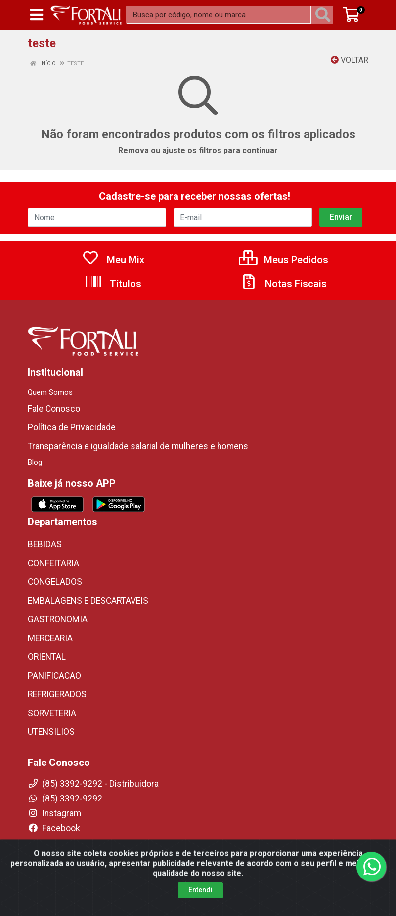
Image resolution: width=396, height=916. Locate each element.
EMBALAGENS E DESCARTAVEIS (88, 601)
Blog (35, 462)
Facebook (54, 828)
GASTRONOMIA (58, 619)
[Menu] (36, 15)
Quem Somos (50, 392)
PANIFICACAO (54, 676)
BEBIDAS (45, 544)
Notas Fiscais (283, 284)
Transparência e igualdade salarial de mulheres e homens (138, 446)
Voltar (349, 60)
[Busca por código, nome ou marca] (219, 15)
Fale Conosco (54, 409)
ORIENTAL (47, 657)
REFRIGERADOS (57, 694)
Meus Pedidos (283, 260)
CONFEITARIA (53, 563)
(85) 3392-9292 (65, 798)
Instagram (54, 813)
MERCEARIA (50, 638)
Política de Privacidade (72, 427)
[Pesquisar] (325, 15)
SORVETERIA (52, 713)
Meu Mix (113, 260)
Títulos (113, 284)
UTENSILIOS (51, 732)
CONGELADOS (55, 582)
